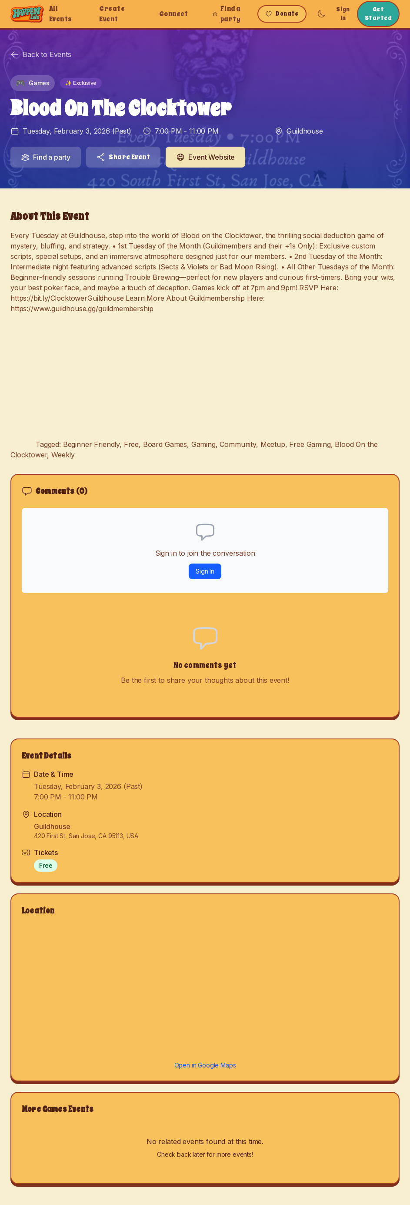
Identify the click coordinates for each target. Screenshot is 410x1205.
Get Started (378, 13)
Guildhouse (305, 131)
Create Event (112, 14)
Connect (173, 14)
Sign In (343, 13)
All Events (60, 14)
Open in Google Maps (205, 1065)
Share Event (123, 157)
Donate (282, 14)
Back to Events (40, 54)
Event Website (205, 157)
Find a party (226, 14)
